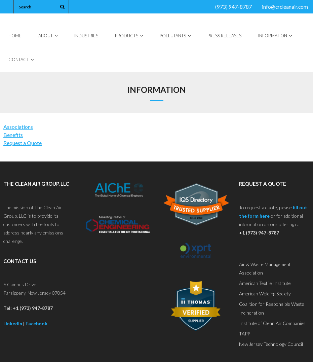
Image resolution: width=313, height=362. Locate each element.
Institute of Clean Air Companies (272, 323)
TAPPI (245, 333)
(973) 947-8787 (233, 7)
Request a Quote (22, 143)
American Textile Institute (265, 283)
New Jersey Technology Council (271, 344)
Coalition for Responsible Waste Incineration (271, 308)
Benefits (13, 135)
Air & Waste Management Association (265, 268)
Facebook (36, 323)
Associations (18, 126)
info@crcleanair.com (285, 7)
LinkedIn (12, 323)
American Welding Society (265, 293)
